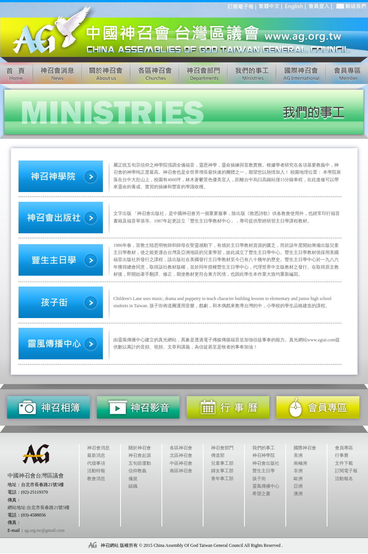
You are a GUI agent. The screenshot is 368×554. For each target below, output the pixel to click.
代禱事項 (96, 463)
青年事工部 (222, 478)
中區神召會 (181, 463)
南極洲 (300, 463)
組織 (132, 486)
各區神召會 (181, 447)
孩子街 (259, 478)
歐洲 (298, 478)
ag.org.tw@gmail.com (44, 530)
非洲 (298, 470)
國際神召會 (305, 447)
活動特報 (96, 470)
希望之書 (261, 493)
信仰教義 (137, 470)
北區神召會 (181, 455)
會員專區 (344, 447)
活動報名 (344, 478)
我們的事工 (263, 447)
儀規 (132, 478)
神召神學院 (263, 455)
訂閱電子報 (346, 470)
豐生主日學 (263, 470)
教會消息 (96, 478)
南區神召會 (181, 470)
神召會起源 (139, 455)
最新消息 (96, 455)
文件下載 (344, 463)
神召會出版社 (265, 463)
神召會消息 (98, 447)
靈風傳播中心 (265, 486)
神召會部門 (222, 447)
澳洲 (298, 493)
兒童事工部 (222, 463)
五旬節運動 (139, 463)
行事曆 (341, 455)
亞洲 (298, 486)
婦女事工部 (222, 470)
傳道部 (218, 455)
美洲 (298, 455)
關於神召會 (139, 447)
